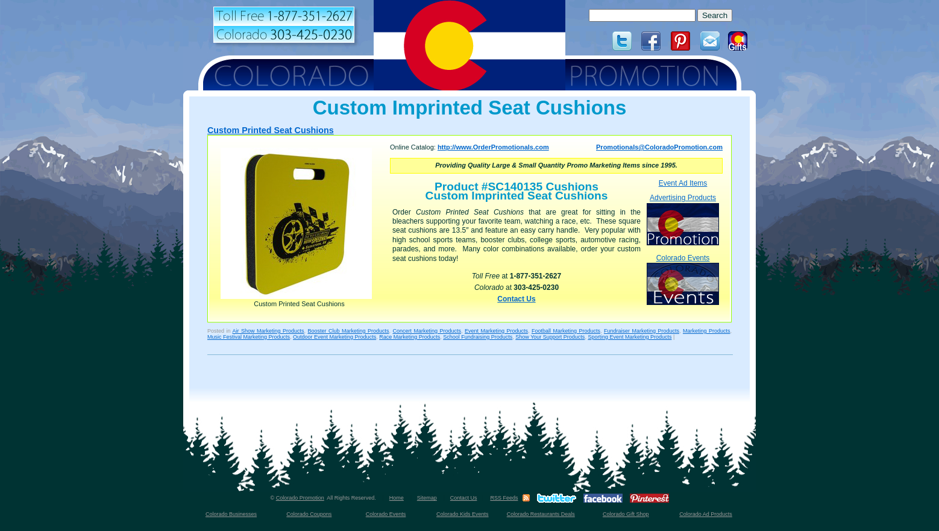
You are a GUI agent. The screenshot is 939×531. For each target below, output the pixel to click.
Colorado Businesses (231, 514)
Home (396, 498)
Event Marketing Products (496, 331)
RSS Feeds (504, 498)
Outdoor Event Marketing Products (334, 337)
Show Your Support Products (550, 337)
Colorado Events (683, 279)
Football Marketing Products (566, 331)
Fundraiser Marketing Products (641, 331)
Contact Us (516, 299)
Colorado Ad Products (705, 514)
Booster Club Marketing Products (348, 331)
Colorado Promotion (300, 498)
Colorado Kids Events (462, 514)
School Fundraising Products (477, 337)
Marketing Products (706, 331)
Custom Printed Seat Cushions (270, 130)
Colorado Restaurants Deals (541, 514)
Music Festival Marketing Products (248, 337)
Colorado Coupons (308, 514)
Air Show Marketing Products (268, 331)
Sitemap (427, 498)
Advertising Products (683, 219)
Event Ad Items (683, 183)
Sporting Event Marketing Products (629, 337)
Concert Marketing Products (426, 331)
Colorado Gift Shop (626, 514)
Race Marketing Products (409, 337)
